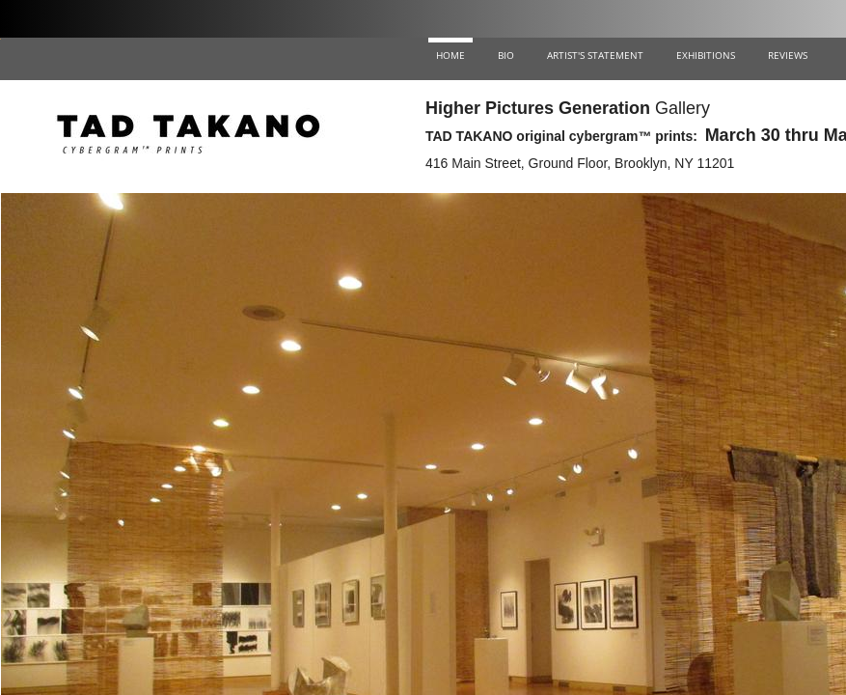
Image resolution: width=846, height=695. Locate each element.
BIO (506, 55)
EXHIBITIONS (705, 55)
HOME (450, 55)
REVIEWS (787, 55)
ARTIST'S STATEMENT (595, 55)
